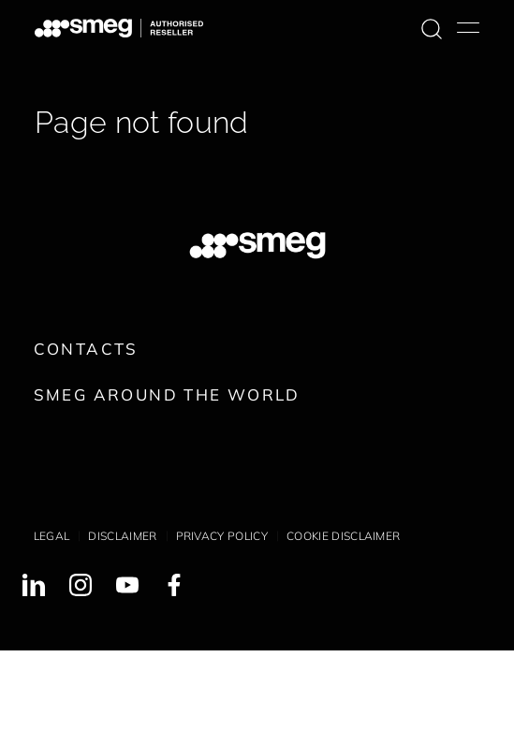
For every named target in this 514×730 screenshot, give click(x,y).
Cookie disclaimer (343, 536)
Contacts (86, 348)
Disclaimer (122, 536)
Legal (52, 536)
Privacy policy (222, 536)
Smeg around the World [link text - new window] (167, 394)
